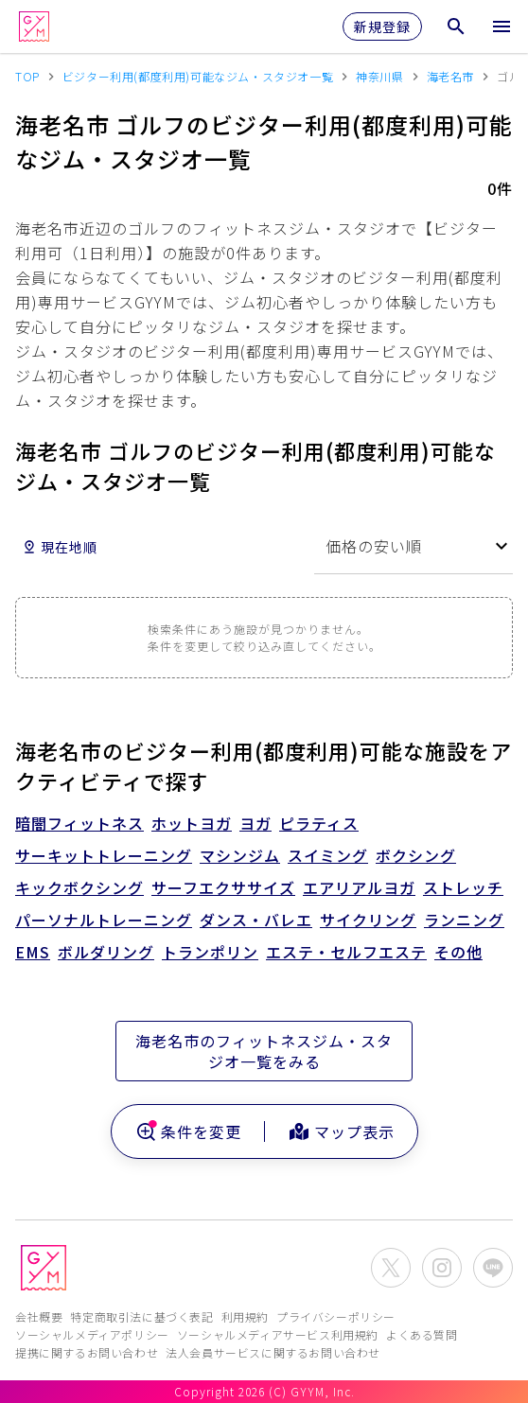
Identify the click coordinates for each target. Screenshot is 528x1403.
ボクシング (416, 855)
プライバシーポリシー (336, 1316)
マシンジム (240, 855)
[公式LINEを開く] (493, 1268)
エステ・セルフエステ (346, 951)
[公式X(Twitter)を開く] (391, 1268)
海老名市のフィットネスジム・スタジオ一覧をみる (264, 1051)
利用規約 (245, 1316)
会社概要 (38, 1316)
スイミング (328, 855)
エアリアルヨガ (359, 887)
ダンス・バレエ (256, 919)
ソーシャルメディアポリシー (92, 1334)
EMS (32, 951)
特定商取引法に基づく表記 (141, 1316)
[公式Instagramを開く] (442, 1268)
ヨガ (255, 823)
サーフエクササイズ (223, 887)
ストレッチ (463, 887)
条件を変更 (187, 1131)
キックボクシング (79, 887)
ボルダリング (106, 951)
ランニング (464, 919)
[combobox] (413, 546)
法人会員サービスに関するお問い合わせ (273, 1352)
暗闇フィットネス (79, 823)
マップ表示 (341, 1131)
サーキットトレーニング (103, 855)
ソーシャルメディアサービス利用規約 (277, 1334)
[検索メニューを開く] (456, 26)
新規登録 (382, 26)
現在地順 (59, 546)
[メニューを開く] (501, 26)
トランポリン (210, 951)
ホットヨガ (191, 823)
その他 (458, 951)
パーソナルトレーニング (103, 919)
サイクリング (368, 919)
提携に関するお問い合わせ (86, 1352)
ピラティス (319, 823)
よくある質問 (422, 1334)
